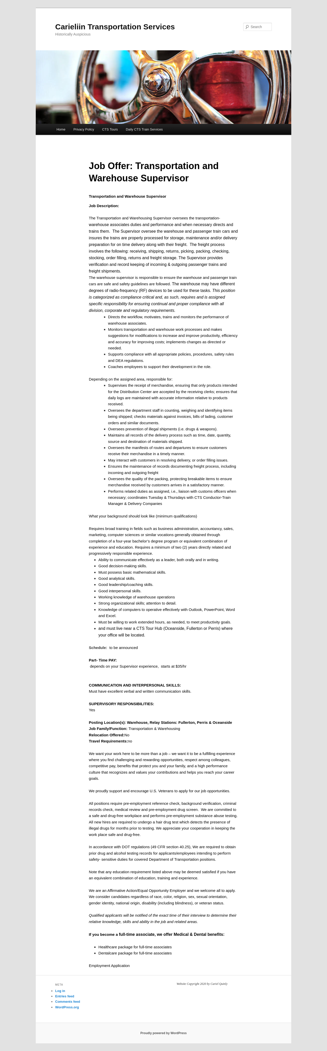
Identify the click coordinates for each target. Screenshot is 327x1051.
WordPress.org (67, 1007)
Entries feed (64, 996)
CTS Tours (110, 129)
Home (60, 129)
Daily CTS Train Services (144, 129)
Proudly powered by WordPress (163, 1033)
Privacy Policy (83, 129)
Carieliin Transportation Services (115, 26)
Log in (60, 991)
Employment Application (109, 965)
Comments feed (67, 1001)
